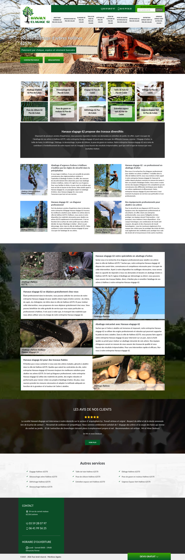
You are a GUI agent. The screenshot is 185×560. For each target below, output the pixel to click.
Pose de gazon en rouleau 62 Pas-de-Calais (122, 20)
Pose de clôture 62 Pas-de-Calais (110, 20)
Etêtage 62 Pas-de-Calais (100, 20)
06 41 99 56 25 (124, 9)
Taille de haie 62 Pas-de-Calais (91, 20)
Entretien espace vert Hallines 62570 (90, 482)
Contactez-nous (31, 60)
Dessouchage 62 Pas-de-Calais (70, 20)
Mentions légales (54, 557)
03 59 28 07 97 (108, 9)
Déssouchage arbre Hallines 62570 (43, 477)
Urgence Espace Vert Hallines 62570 (136, 482)
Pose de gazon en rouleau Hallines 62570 (138, 477)
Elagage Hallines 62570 (39, 471)
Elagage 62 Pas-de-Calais (81, 20)
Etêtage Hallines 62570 (131, 471)
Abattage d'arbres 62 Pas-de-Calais (57, 20)
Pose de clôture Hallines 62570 (88, 477)
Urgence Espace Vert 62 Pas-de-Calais (159, 20)
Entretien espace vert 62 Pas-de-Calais (146, 20)
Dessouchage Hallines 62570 (41, 487)
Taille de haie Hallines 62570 (87, 471)
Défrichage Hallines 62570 (40, 482)
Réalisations (54, 60)
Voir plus (92, 442)
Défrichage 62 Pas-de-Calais (134, 20)
